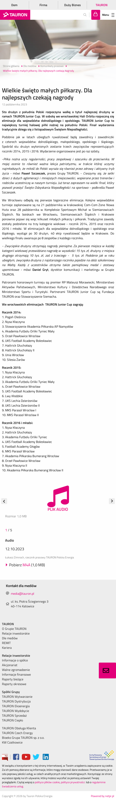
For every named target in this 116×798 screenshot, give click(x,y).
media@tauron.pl (22, 593)
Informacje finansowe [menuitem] (16, 674)
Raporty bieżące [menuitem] (12, 679)
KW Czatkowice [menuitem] (12, 742)
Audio (9, 540)
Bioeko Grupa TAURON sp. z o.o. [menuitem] (23, 737)
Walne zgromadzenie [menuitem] (16, 669)
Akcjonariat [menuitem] (9, 665)
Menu (108, 15)
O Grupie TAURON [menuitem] (14, 628)
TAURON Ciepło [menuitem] (12, 720)
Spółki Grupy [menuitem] (11, 691)
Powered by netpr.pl (102, 796)
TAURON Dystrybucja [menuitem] (16, 701)
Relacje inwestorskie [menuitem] (16, 633)
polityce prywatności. (73, 782)
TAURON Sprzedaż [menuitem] (14, 715)
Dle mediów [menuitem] (10, 638)
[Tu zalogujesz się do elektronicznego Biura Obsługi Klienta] (95, 15)
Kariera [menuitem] (7, 647)
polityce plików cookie (47, 782)
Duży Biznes (72, 5)
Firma (43, 5)
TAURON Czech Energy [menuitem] (17, 732)
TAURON (102, 5)
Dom (14, 5)
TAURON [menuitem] (8, 624)
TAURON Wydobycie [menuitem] (15, 710)
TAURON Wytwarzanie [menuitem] (17, 696)
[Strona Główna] (15, 15)
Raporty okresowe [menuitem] (14, 684)
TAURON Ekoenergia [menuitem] (16, 706)
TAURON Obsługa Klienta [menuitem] (19, 728)
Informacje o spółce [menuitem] (15, 660)
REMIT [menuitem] (6, 642)
